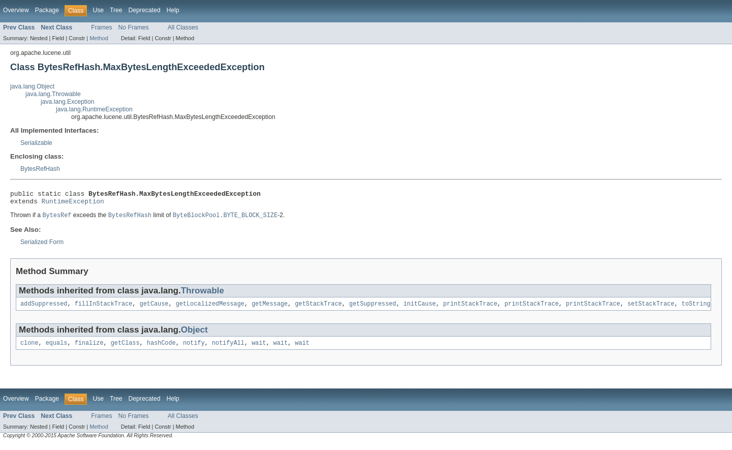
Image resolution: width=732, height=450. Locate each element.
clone (29, 348)
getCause (154, 308)
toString (696, 308)
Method (98, 38)
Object (194, 334)
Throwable (202, 294)
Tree (116, 10)
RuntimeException (73, 203)
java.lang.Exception (67, 101)
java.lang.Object (32, 86)
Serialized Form (42, 245)
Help (172, 10)
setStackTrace (650, 308)
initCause (419, 308)
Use (98, 10)
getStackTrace (318, 308)
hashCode (161, 348)
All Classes (183, 27)
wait (259, 348)
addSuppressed (43, 308)
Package (47, 10)
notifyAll (228, 348)
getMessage (270, 308)
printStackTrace (470, 308)
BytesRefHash (40, 168)
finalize (89, 348)
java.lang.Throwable (53, 94)
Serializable (36, 142)
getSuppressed (372, 308)
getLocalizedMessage (210, 308)
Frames (101, 27)
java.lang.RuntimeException (94, 109)
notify (194, 348)
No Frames (133, 27)
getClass (125, 348)
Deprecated (145, 10)
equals (57, 348)
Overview (16, 10)
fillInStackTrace (104, 308)
